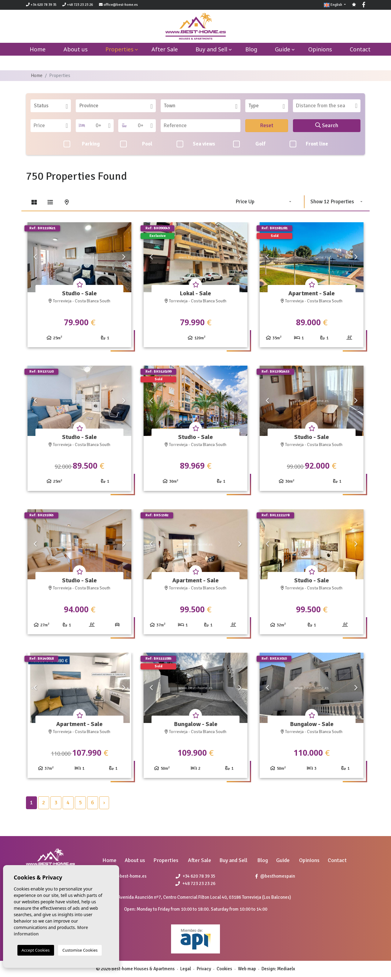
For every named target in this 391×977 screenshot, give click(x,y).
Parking (82, 144)
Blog (251, 49)
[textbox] (52, 105)
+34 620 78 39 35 (41, 4)
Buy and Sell (211, 49)
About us (76, 49)
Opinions (320, 49)
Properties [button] (119, 49)
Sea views (196, 144)
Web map (247, 968)
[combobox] (51, 105)
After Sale (165, 49)
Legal (185, 968)
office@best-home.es (121, 4)
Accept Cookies (36, 950)
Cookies (224, 968)
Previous (35, 257)
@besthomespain (275, 876)
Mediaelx (286, 968)
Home (36, 75)
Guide (282, 49)
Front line (309, 144)
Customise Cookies (79, 950)
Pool (136, 144)
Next (123, 257)
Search (326, 125)
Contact (360, 49)
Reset (266, 125)
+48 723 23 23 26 (77, 4)
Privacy (204, 968)
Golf (249, 144)
